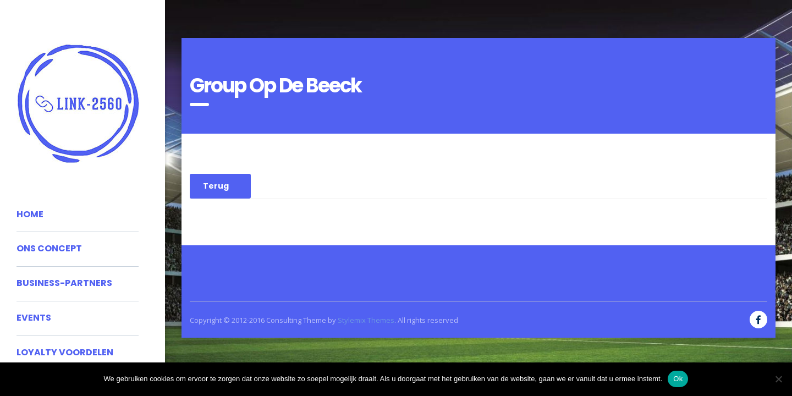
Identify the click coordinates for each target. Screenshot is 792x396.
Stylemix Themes (366, 320)
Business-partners (64, 283)
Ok (678, 379)
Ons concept (49, 248)
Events (33, 317)
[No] (778, 378)
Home (29, 214)
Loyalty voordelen (64, 352)
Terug (216, 185)
